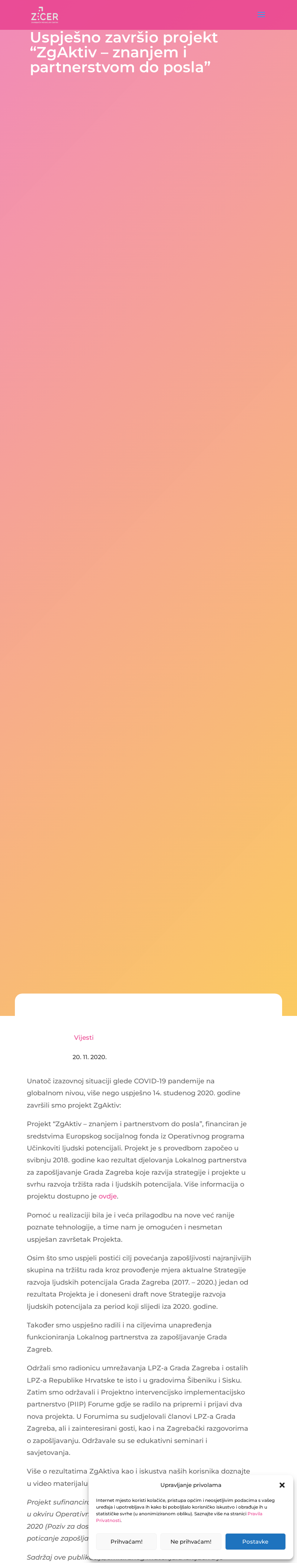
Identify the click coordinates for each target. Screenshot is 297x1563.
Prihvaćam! (127, 1541)
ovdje (108, 1196)
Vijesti (84, 1037)
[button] (282, 1485)
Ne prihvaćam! (190, 1541)
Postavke (255, 1541)
